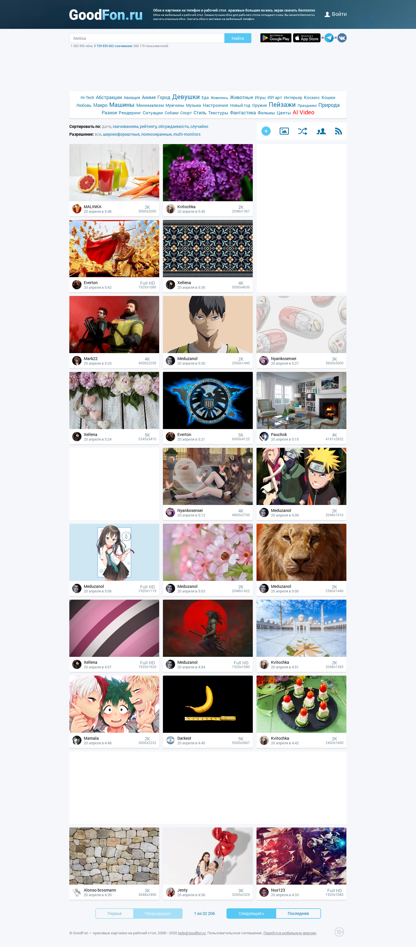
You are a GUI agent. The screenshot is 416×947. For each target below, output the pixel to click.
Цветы (284, 112)
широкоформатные (121, 134)
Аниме (149, 97)
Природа (329, 105)
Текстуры (218, 112)
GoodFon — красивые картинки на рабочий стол (114, 932)
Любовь (84, 105)
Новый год (240, 105)
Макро (100, 105)
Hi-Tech (87, 97)
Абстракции (109, 97)
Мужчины (175, 105)
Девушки (186, 96)
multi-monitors (186, 134)
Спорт (186, 112)
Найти (238, 38)
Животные (241, 97)
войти (336, 13)
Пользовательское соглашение (234, 932)
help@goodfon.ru (192, 932)
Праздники (307, 105)
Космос (312, 97)
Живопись (219, 97)
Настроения (215, 105)
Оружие (259, 105)
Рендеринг (130, 112)
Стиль (200, 112)
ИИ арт (275, 97)
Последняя (298, 913)
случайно (199, 126)
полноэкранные (156, 134)
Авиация (132, 97)
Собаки (172, 112)
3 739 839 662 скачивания (113, 46)
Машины (122, 104)
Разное (109, 112)
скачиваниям (125, 126)
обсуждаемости (173, 126)
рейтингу (148, 126)
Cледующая (252, 913)
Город (163, 97)
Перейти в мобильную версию (289, 932)
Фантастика (243, 112)
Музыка (193, 105)
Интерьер (293, 97)
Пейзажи (282, 104)
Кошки (328, 97)
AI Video (303, 112)
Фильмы (266, 112)
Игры (260, 97)
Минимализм (150, 105)
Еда (205, 97)
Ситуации (153, 112)
